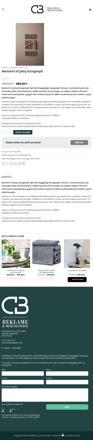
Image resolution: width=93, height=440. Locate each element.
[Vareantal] (6, 132)
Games (12, 155)
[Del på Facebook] (8, 164)
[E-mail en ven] (15, 164)
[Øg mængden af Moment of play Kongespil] (10, 132)
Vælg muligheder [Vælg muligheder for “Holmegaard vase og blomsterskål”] (16, 278)
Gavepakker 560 (22, 155)
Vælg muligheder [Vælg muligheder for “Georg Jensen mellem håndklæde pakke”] (46, 278)
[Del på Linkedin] (23, 164)
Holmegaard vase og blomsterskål (15, 271)
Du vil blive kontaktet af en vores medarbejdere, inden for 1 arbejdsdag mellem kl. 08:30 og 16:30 (21, 416)
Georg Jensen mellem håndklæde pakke (46, 271)
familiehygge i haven (13, 159)
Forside (5, 68)
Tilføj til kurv (22, 132)
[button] (3, 9)
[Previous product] (8, 79)
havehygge (26, 159)
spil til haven (35, 159)
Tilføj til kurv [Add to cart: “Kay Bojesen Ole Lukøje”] (77, 279)
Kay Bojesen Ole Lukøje (77, 270)
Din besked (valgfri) (45, 394)
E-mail (23, 381)
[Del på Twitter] (12, 164)
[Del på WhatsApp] (4, 164)
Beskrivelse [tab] (7, 177)
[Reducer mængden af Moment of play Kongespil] (3, 132)
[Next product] (3, 79)
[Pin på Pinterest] (19, 164)
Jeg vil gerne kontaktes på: (12, 404)
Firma (67, 373)
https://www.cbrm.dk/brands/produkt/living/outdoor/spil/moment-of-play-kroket (38, 126)
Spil (26, 68)
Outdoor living (16, 68)
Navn (23, 373)
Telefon (67, 381)
